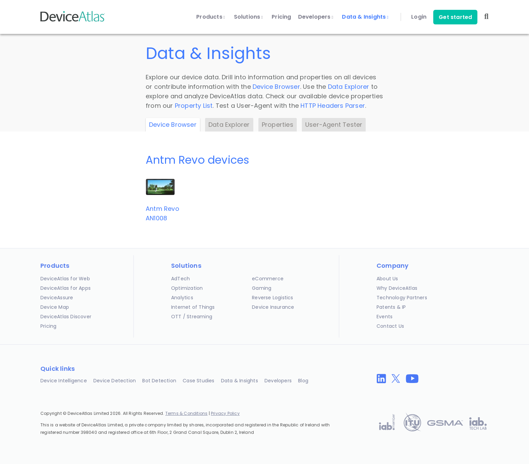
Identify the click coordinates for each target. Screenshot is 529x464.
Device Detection (114, 380)
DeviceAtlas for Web (65, 278)
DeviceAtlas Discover (65, 316)
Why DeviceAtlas (397, 288)
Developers (315, 17)
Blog (303, 380)
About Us (387, 278)
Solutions (248, 17)
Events (385, 316)
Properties (277, 124)
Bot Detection (159, 380)
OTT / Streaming (191, 316)
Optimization (187, 288)
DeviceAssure (56, 297)
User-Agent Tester (333, 124)
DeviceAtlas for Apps (65, 288)
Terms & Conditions (186, 413)
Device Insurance (273, 307)
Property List (194, 105)
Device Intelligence (63, 380)
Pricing (281, 17)
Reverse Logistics (272, 297)
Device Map (54, 307)
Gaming (261, 288)
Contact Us (390, 326)
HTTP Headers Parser (332, 105)
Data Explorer (348, 86)
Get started (455, 17)
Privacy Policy (225, 413)
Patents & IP (391, 307)
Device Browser (276, 86)
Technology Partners (402, 297)
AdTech (180, 278)
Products (210, 17)
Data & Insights (365, 17)
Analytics (182, 297)
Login (418, 17)
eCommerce (268, 278)
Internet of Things (193, 307)
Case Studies (198, 380)
